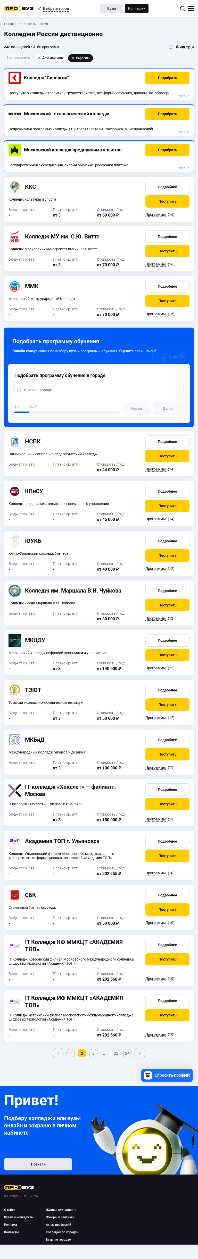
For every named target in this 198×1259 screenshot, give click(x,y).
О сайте (9, 1210)
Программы (155, 214)
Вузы (111, 8)
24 (127, 1053)
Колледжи (136, 8)
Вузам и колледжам (19, 1217)
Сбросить (80, 58)
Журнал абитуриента (61, 1210)
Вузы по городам (58, 1239)
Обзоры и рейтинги (60, 1217)
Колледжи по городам (62, 1232)
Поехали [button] (37, 1164)
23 (116, 1053)
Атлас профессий (58, 1225)
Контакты (11, 1232)
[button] (167, 78)
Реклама (183, 96)
